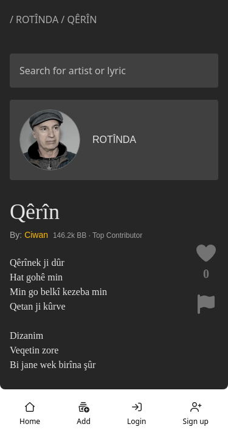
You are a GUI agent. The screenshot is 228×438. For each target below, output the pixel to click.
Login (136, 413)
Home (29, 413)
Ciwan (36, 235)
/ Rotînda (35, 19)
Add (83, 413)
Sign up (196, 413)
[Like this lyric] (206, 253)
